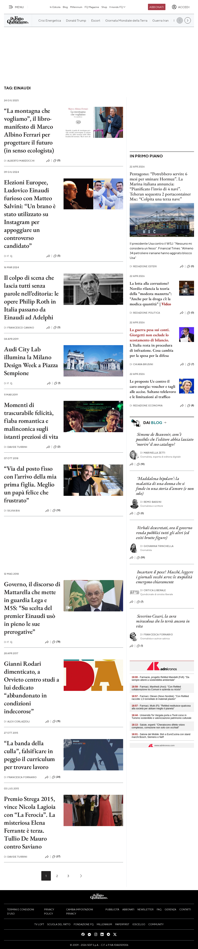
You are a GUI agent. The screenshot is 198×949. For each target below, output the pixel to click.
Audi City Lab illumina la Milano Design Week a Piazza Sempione (31, 361)
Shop (104, 7)
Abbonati (156, 7)
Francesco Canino (19, 327)
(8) (190, 405)
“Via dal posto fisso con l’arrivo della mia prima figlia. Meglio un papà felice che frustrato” (30, 484)
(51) (56, 510)
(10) (141, 464)
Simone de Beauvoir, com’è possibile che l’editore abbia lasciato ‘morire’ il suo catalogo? (164, 439)
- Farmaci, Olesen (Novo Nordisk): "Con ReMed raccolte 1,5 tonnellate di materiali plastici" (160, 697)
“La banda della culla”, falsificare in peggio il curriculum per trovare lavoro (29, 755)
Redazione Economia (146, 405)
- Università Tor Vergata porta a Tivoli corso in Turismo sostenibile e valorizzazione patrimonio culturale (161, 716)
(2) (56, 446)
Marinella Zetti (152, 452)
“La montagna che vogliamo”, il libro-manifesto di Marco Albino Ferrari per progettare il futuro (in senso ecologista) (29, 130)
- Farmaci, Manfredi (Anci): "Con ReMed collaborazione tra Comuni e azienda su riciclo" (156, 688)
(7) (190, 364)
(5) (56, 256)
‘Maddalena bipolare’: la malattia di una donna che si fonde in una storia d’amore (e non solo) (165, 486)
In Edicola (55, 7)
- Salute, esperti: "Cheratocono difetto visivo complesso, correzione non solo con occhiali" (158, 726)
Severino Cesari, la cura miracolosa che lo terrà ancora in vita (163, 621)
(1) (57, 383)
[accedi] (180, 7)
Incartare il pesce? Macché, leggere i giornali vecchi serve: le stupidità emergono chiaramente (164, 577)
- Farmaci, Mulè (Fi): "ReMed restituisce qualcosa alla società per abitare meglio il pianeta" (161, 707)
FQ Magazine (92, 7)
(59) (141, 557)
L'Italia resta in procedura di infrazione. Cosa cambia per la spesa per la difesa (151, 350)
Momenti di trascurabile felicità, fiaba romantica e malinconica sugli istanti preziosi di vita (31, 421)
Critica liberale (153, 590)
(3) (56, 327)
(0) (56, 160)
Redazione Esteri (143, 266)
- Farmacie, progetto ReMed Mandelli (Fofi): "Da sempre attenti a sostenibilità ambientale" (160, 678)
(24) (56, 777)
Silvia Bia (12, 510)
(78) (56, 642)
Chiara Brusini (141, 364)
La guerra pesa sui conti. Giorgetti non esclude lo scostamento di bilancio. (150, 335)
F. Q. (8, 256)
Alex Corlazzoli (17, 721)
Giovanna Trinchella (156, 546)
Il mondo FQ (117, 7)
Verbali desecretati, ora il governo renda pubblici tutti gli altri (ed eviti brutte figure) (164, 533)
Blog (65, 7)
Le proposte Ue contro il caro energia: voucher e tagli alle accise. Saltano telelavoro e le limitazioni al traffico (153, 389)
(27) (56, 856)
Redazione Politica (145, 312)
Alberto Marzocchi (19, 160)
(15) (56, 721)
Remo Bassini (150, 501)
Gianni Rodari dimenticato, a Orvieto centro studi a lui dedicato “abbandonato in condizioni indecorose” (31, 687)
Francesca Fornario (20, 777)
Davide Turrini (15, 446)
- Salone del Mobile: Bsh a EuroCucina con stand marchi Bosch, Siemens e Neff (161, 735)
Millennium (76, 7)
